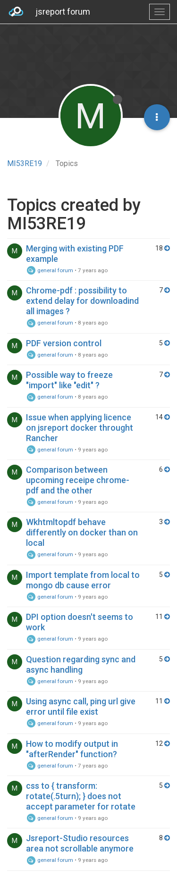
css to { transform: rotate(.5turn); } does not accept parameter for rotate (80, 796)
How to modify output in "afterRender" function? (72, 749)
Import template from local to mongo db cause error (83, 580)
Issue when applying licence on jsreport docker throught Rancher (79, 427)
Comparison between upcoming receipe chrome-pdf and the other (77, 480)
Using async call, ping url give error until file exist (80, 706)
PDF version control (63, 343)
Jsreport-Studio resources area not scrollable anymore (80, 843)
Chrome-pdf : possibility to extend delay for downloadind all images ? (82, 300)
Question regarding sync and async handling (80, 664)
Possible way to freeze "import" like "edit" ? (69, 380)
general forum (49, 270)
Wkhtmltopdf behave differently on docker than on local (82, 532)
